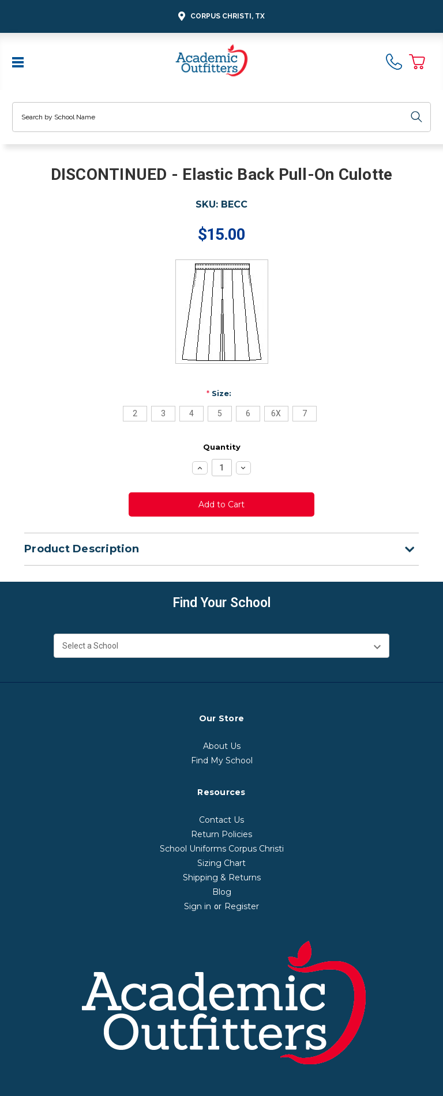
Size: (219, 393)
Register (241, 906)
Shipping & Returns (222, 877)
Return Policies (221, 834)
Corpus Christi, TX (220, 16)
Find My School (222, 760)
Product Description (219, 549)
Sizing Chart (221, 863)
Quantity (222, 446)
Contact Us (221, 820)
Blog (221, 892)
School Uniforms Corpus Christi (222, 848)
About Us (222, 746)
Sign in (197, 906)
